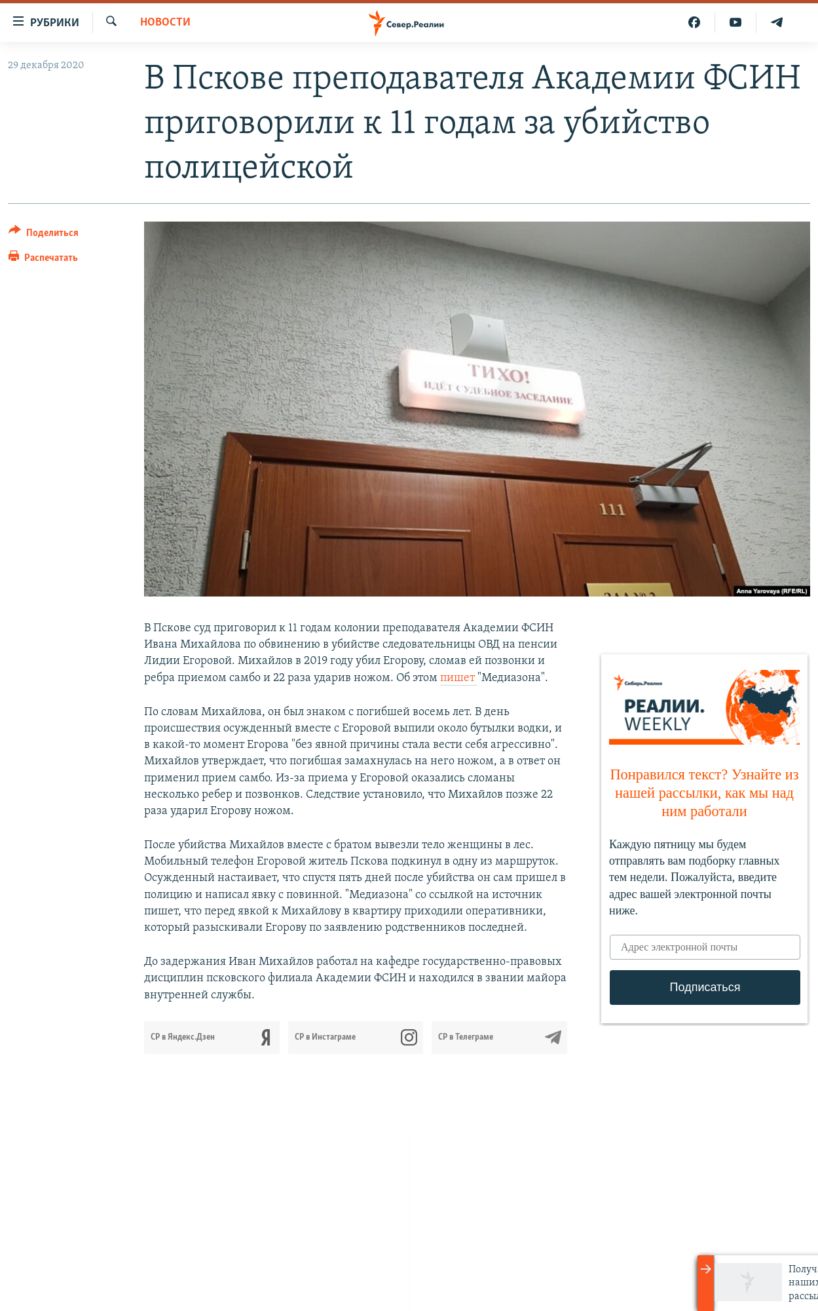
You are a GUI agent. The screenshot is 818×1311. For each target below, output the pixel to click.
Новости (165, 22)
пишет (458, 678)
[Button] (44, 235)
